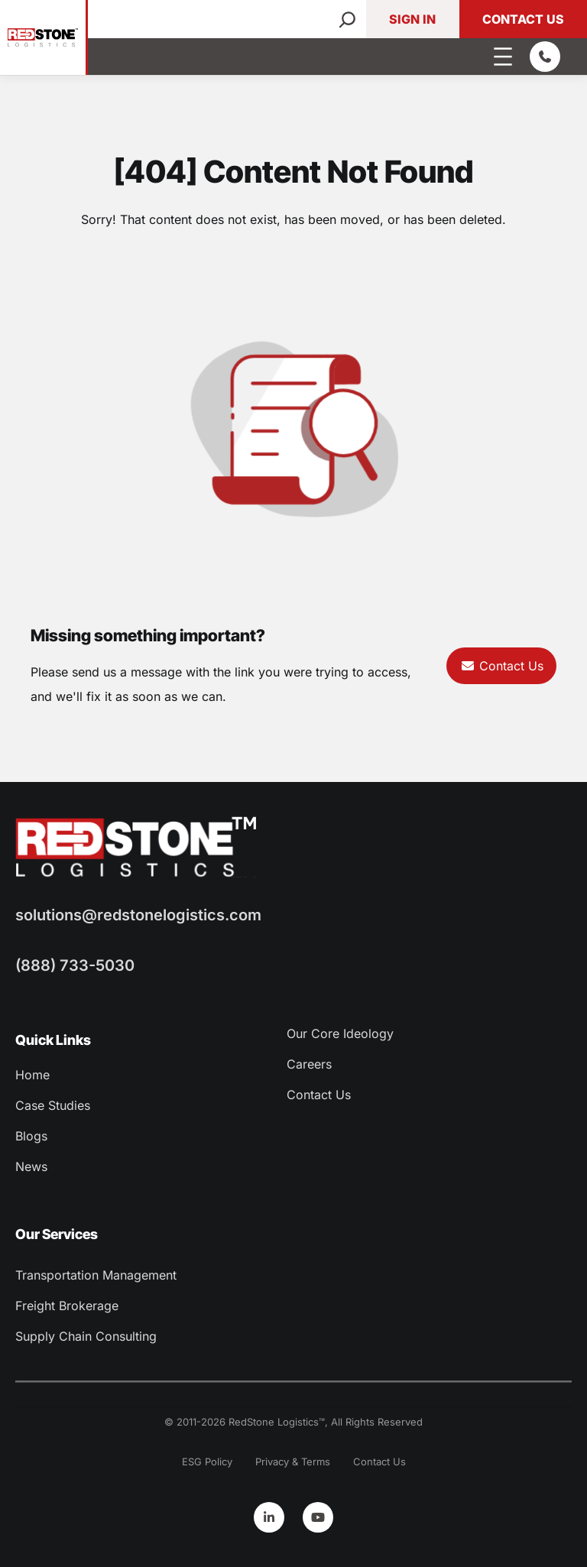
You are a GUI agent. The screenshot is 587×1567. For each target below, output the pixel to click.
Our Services (56, 1234)
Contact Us (523, 19)
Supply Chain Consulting (86, 1336)
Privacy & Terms (292, 1461)
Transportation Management (96, 1275)
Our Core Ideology (340, 1033)
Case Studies (52, 1105)
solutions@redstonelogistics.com (138, 915)
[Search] (347, 19)
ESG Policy (207, 1461)
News (31, 1166)
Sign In (412, 19)
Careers (309, 1064)
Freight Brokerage (66, 1305)
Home (32, 1074)
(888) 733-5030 (75, 965)
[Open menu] (503, 56)
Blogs (31, 1136)
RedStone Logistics (274, 1422)
